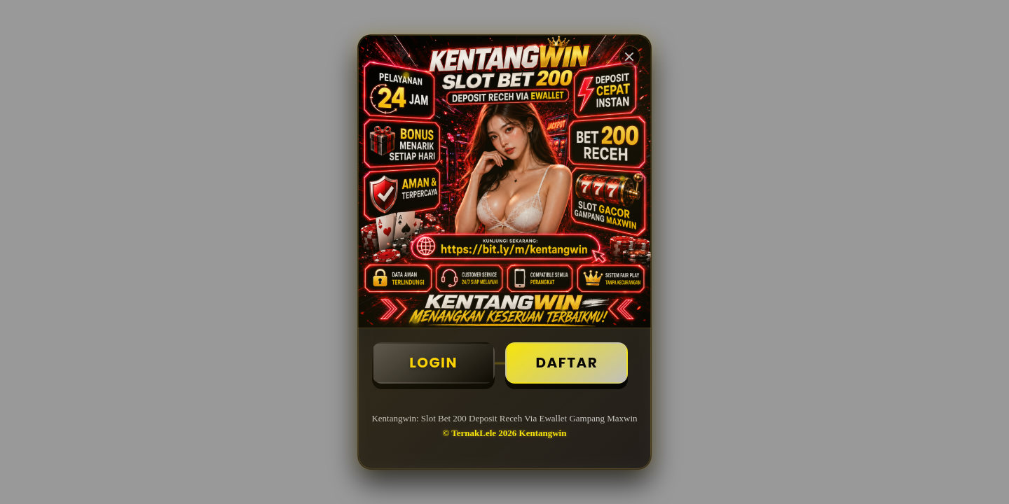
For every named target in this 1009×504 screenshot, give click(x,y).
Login (433, 362)
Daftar (566, 362)
